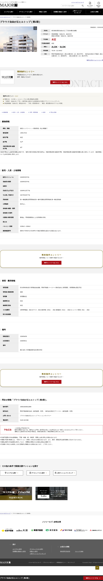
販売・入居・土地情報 (19, 112)
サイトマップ (71, 562)
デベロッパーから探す (26, 12)
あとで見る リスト (90, 5)
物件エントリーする (92, 578)
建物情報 (5, 112)
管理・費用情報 (34, 112)
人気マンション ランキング (77, 11)
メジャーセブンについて (77, 2)
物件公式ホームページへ (94, 60)
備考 (44, 112)
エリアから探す (8, 12)
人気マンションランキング (65, 473)
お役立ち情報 (94, 12)
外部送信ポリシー (61, 562)
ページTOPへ (97, 568)
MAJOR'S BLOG (65, 551)
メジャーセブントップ (5, 17)
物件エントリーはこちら (60, 82)
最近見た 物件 (98, 5)
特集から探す (43, 12)
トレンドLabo (79, 551)
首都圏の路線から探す (60, 12)
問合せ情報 (53, 112)
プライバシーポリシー (49, 562)
